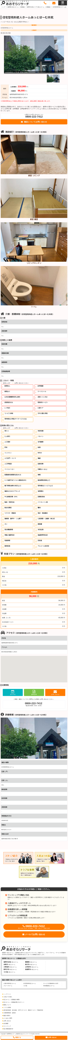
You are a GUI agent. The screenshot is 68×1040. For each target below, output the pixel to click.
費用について (7, 1005)
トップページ (7, 994)
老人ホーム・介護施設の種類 (11, 999)
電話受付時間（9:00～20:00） (33, 704)
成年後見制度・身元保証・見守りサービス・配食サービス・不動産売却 (23, 1010)
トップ (3, 7)
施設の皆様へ (7, 1015)
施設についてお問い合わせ (35, 122)
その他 (25, 985)
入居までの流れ (7, 996)
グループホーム (8, 985)
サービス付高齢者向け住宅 (50, 983)
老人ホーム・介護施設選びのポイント (13, 1002)
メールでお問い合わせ (35, 934)
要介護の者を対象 (6, 33)
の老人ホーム (11, 962)
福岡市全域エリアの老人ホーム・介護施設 (38, 7)
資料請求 (34, 694)
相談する (18, 1037)
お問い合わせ (55, 694)
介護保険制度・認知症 (9, 1012)
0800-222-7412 (34, 927)
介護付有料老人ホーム (10, 983)
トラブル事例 (7, 1007)
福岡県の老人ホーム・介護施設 (16, 7)
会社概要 (5, 1023)
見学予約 (13, 694)
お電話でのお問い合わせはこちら (34, 116)
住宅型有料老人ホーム (7, 28)
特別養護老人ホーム (48, 985)
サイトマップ (7, 1026)
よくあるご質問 (7, 1018)
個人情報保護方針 (8, 1028)
